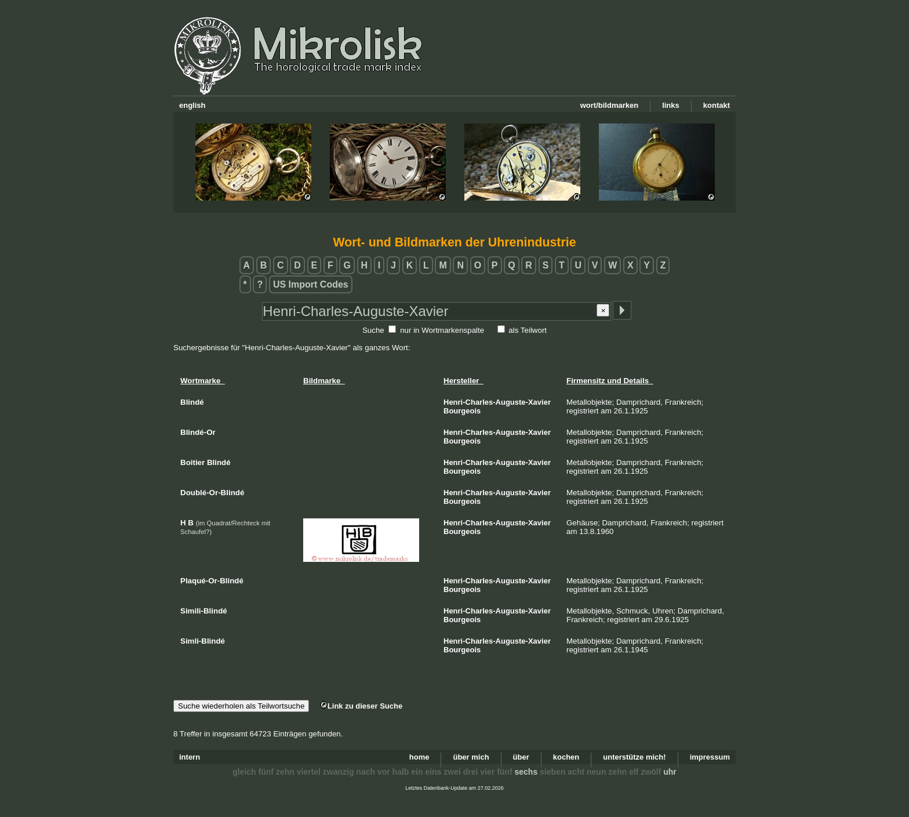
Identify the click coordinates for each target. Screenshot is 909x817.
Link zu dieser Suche (361, 706)
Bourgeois (462, 410)
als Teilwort (527, 330)
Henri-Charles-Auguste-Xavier (497, 402)
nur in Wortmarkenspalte (442, 330)
